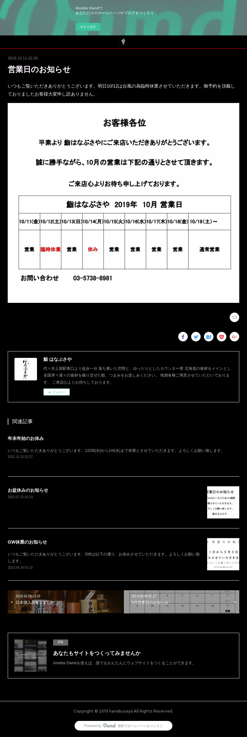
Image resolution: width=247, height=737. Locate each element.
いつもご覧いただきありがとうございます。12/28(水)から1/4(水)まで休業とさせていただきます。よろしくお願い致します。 (116, 450)
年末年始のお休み (26, 438)
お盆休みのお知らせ (28, 490)
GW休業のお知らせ (27, 542)
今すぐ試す (88, 27)
